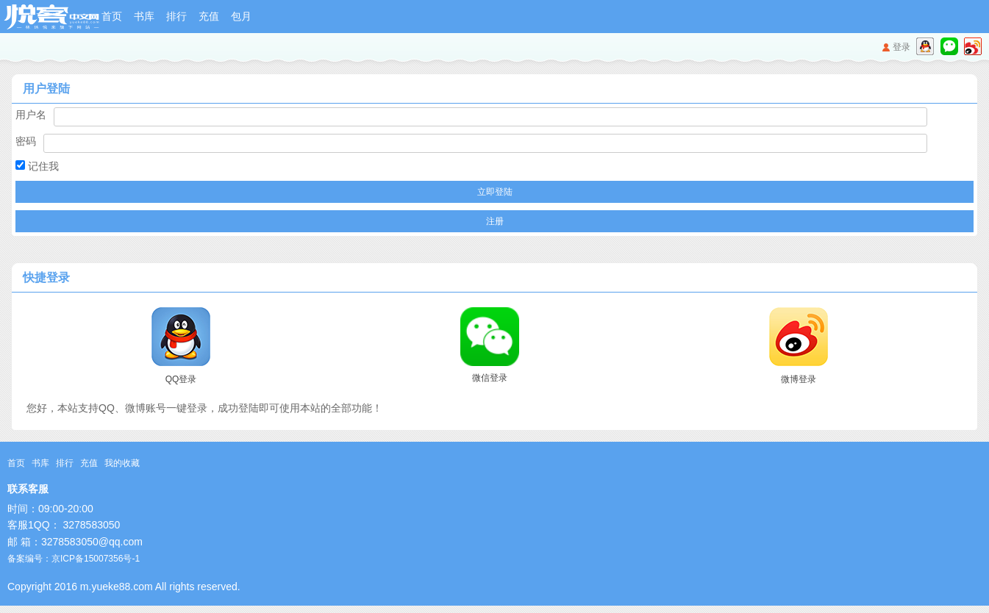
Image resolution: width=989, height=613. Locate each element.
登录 (901, 47)
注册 (495, 221)
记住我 (37, 166)
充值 (209, 16)
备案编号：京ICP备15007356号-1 (73, 558)
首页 (111, 16)
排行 (176, 16)
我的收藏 (122, 463)
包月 (241, 16)
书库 (144, 16)
